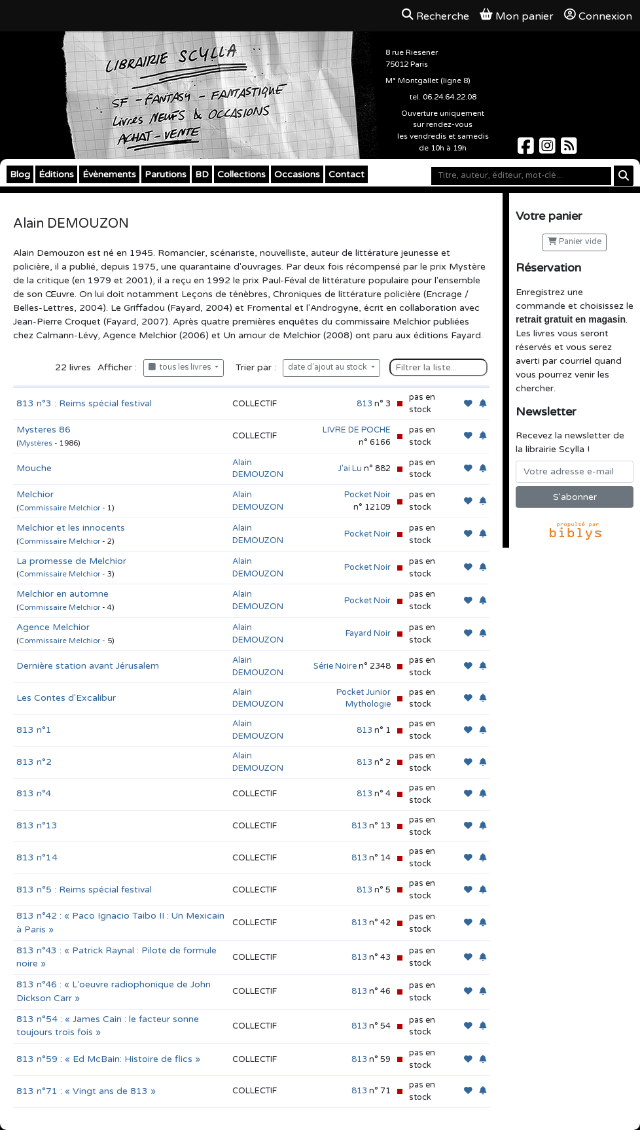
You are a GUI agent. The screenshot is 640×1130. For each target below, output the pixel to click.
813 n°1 (34, 729)
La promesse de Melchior (71, 561)
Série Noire (335, 666)
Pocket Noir (367, 494)
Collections (241, 174)
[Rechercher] (623, 176)
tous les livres (181, 367)
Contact (346, 174)
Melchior (35, 494)
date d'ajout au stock (328, 367)
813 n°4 (33, 793)
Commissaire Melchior (59, 508)
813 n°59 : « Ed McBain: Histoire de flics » (108, 1059)
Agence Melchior (53, 627)
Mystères (35, 443)
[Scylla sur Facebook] (527, 149)
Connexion (598, 16)
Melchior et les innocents (70, 527)
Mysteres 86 (43, 429)
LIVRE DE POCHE (357, 430)
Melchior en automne (62, 593)
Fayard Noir (368, 633)
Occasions (297, 174)
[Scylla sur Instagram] (549, 149)
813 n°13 (37, 825)
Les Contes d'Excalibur (66, 697)
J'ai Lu (350, 468)
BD (202, 174)
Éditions (56, 174)
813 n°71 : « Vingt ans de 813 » (86, 1091)
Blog (20, 174)
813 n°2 (34, 762)
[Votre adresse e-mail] (574, 472)
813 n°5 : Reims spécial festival (84, 889)
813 (364, 403)
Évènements (109, 174)
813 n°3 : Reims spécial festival (84, 403)
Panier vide (574, 242)
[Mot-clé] (521, 176)
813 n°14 (37, 857)
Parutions (166, 174)
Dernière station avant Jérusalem (87, 665)
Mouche (34, 468)
